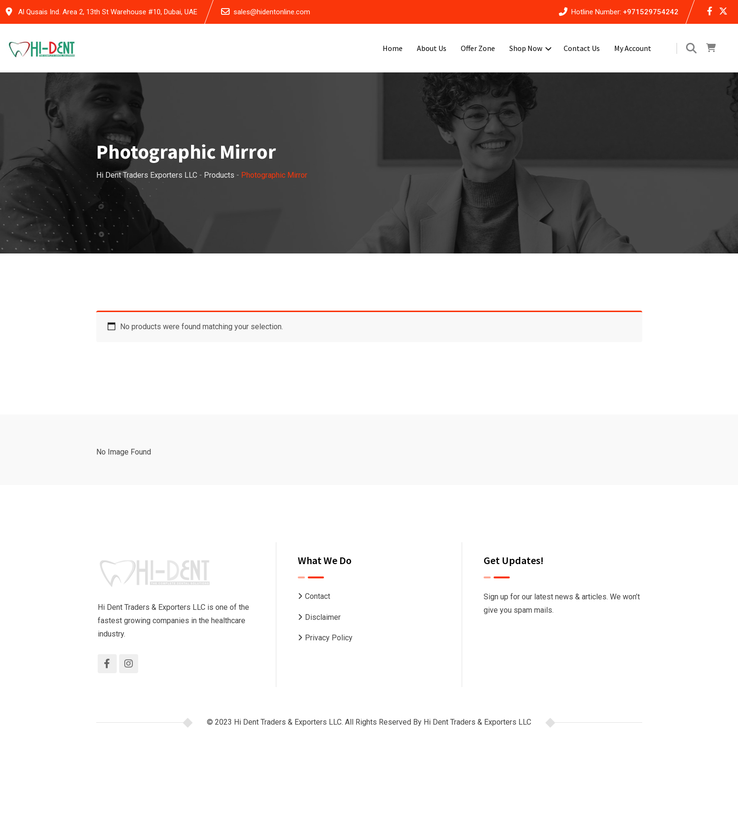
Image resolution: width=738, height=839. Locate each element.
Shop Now (525, 48)
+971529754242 (650, 12)
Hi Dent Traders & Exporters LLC (477, 722)
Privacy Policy (329, 637)
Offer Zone (478, 48)
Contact (317, 596)
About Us (431, 48)
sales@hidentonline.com (271, 12)
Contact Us (582, 48)
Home (393, 48)
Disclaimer (323, 617)
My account (632, 48)
